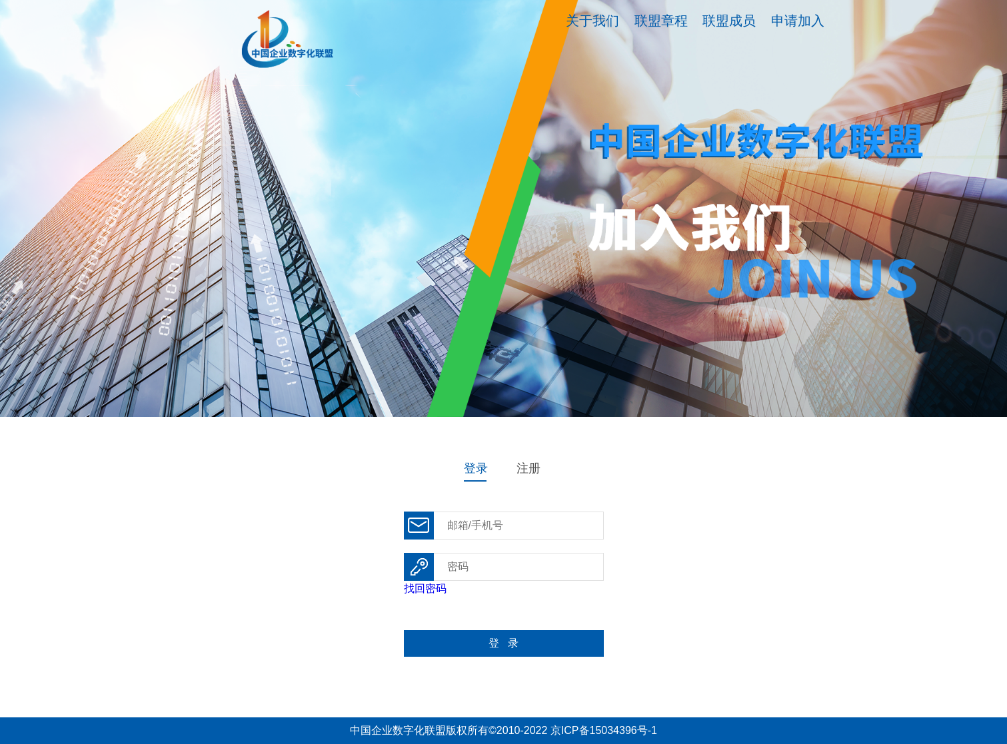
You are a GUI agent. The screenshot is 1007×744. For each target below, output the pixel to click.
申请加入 (797, 20)
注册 (528, 468)
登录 (476, 468)
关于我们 (592, 20)
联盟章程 (661, 20)
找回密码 (425, 588)
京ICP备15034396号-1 (603, 730)
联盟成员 (729, 20)
